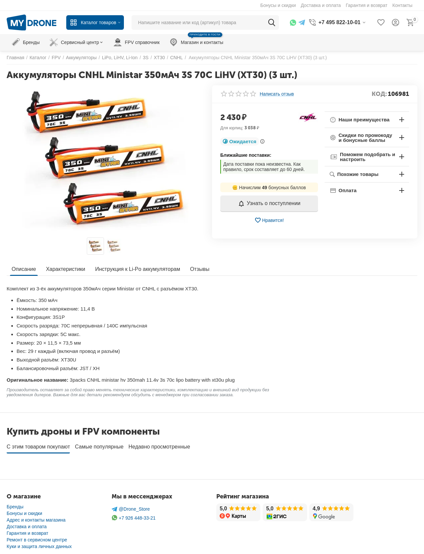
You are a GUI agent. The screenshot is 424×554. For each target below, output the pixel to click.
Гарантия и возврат (27, 530)
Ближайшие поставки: (245, 155)
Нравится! (269, 220)
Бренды (15, 504)
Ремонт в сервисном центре (37, 537)
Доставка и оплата (27, 524)
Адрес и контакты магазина (36, 517)
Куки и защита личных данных (39, 544)
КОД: (379, 94)
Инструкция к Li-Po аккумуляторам (137, 269)
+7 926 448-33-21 (134, 515)
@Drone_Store (131, 507)
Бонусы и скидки (24, 511)
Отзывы (200, 269)
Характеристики (65, 269)
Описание (24, 269)
